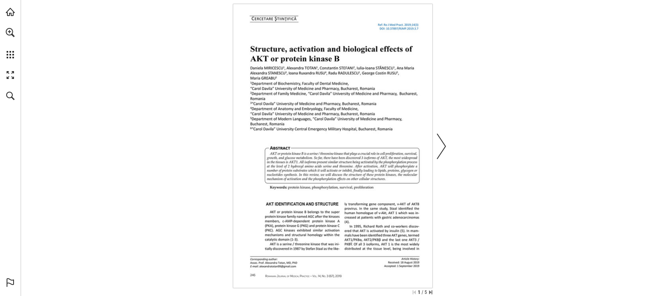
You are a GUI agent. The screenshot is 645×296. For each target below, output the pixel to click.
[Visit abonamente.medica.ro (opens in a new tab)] (10, 12)
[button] (10, 32)
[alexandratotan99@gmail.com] (278, 266)
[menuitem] (10, 43)
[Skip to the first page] (414, 292)
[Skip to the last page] (430, 292)
